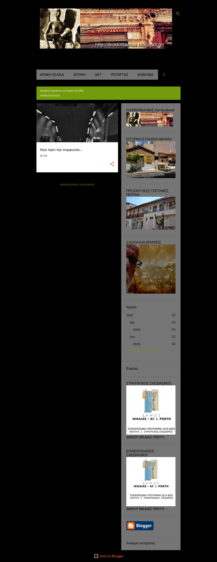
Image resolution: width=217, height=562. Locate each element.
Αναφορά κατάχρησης (140, 543)
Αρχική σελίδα (52, 75)
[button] (112, 164)
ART (98, 75)
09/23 (136, 344)
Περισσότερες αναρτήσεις (77, 184)
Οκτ (132, 322)
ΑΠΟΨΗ (79, 75)
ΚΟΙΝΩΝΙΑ (145, 75)
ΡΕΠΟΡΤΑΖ (119, 75)
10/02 (136, 329)
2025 (129, 315)
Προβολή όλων (50, 95)
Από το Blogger (109, 556)
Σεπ (132, 337)
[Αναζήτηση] (178, 13)
